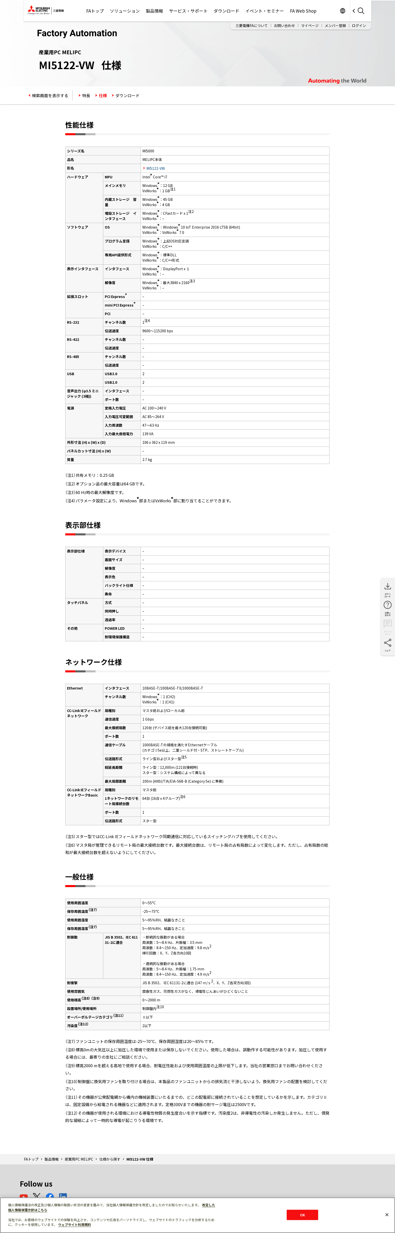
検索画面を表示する (50, 95)
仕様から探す (109, 1159)
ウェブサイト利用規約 (74, 1224)
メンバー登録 (335, 25)
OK (302, 1214)
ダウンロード (226, 11)
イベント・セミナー (264, 11)
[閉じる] (386, 1214)
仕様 (103, 95)
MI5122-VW (155, 168)
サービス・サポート (188, 11)
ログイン (359, 25)
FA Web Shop (303, 11)
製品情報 (154, 11)
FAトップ (95, 11)
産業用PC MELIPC (79, 1159)
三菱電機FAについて (252, 25)
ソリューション (125, 11)
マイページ (310, 25)
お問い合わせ (284, 25)
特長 (86, 95)
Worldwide (342, 10)
